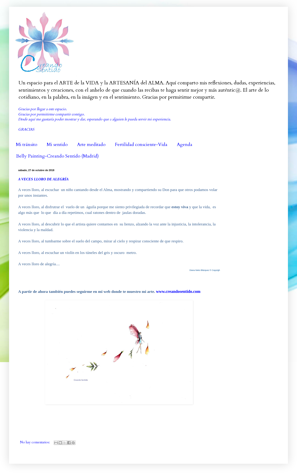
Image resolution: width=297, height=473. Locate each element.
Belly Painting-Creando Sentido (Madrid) (57, 156)
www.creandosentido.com (178, 291)
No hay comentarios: (35, 442)
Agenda (184, 144)
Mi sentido (57, 144)
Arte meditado (91, 144)
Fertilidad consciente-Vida (141, 144)
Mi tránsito (26, 144)
